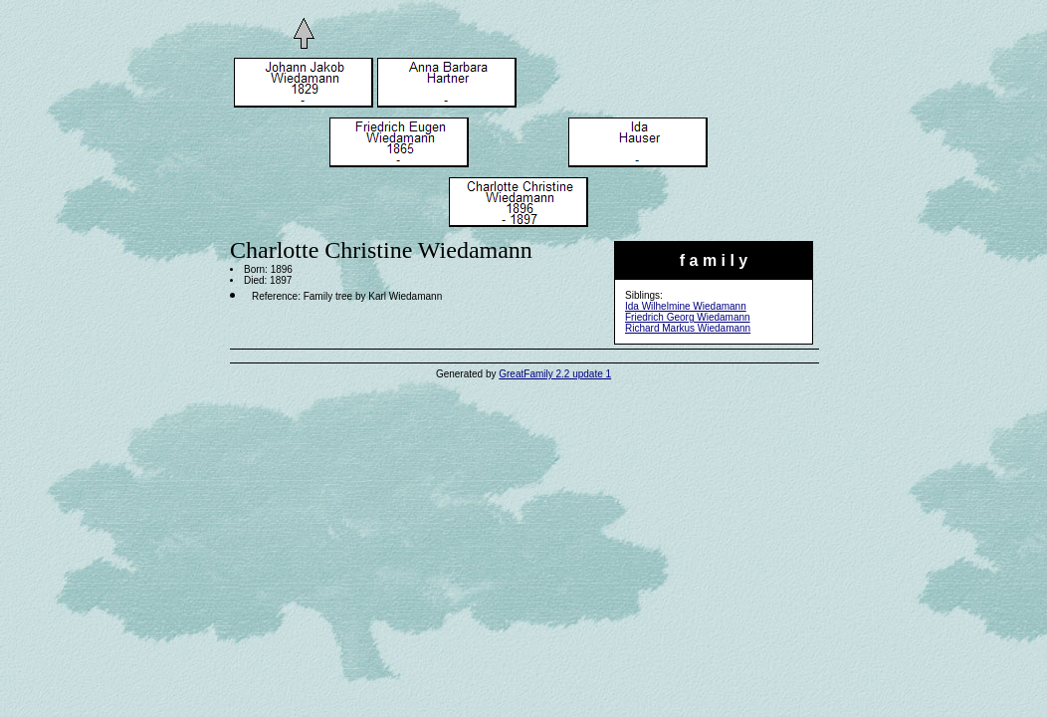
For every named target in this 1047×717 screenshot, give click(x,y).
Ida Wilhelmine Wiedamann (685, 306)
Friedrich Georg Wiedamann (687, 317)
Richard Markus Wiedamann (687, 328)
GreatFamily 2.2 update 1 (555, 373)
